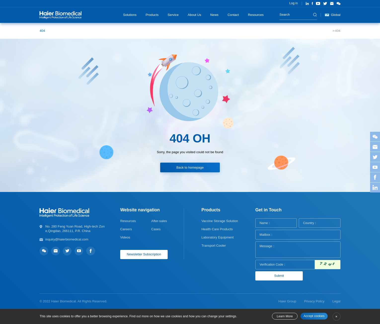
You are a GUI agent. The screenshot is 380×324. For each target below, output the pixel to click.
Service (173, 15)
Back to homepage (190, 167)
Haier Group (287, 301)
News (214, 15)
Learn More (285, 316)
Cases (155, 229)
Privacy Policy (314, 301)
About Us (194, 15)
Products (152, 15)
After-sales (159, 221)
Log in (293, 3)
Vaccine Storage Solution (219, 221)
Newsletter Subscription (144, 254)
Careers (126, 229)
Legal (336, 301)
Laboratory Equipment (217, 237)
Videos (125, 237)
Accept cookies (314, 316)
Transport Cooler (213, 245)
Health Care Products (217, 229)
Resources (256, 15)
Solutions (129, 15)
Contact (233, 15)
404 (42, 31)
